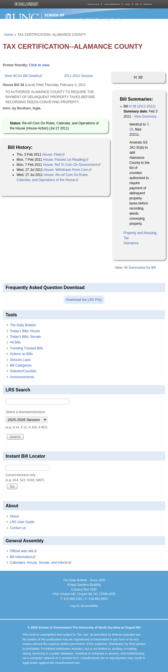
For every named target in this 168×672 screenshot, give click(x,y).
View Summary (145, 116)
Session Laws (20, 360)
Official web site (23, 551)
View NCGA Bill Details (23, 76)
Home (8, 35)
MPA (137, 4)
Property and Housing (140, 233)
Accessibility (89, 605)
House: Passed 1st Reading (65, 160)
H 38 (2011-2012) (142, 106)
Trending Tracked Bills (26, 348)
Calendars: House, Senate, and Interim (40, 563)
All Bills (15, 342)
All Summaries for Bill (140, 268)
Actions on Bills (21, 354)
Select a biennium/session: (26, 412)
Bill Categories (20, 365)
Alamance (131, 243)
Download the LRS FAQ (84, 300)
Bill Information (22, 557)
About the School (93, 4)
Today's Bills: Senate (25, 337)
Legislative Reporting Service (101, 19)
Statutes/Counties (23, 371)
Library (127, 4)
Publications (148, 4)
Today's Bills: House (25, 331)
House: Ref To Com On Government (72, 165)
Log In (74, 605)
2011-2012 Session (78, 76)
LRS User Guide (22, 522)
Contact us (18, 528)
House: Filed (53, 155)
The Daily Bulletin (23, 325)
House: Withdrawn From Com (68, 170)
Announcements (22, 377)
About (14, 516)
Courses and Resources (112, 4)
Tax (126, 238)
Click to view (39, 65)
